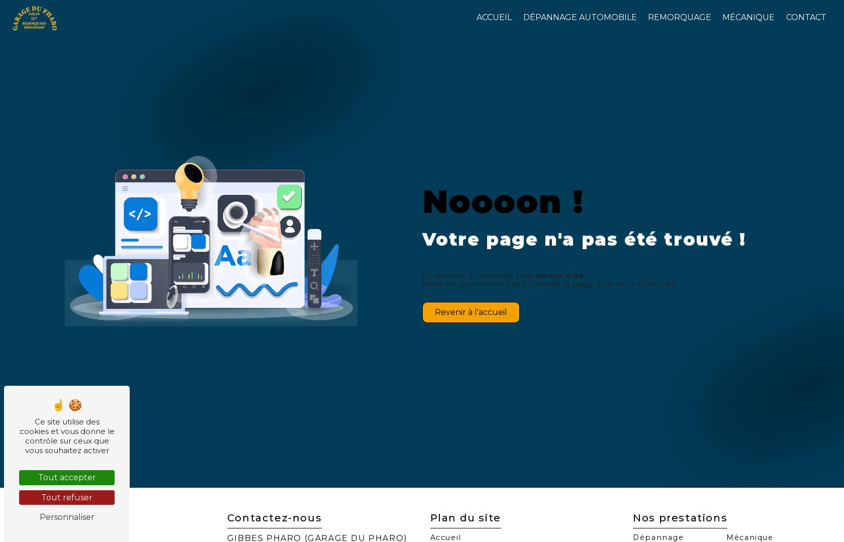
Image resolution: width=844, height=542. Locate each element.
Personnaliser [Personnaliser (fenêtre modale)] (67, 517)
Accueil (494, 17)
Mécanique (748, 17)
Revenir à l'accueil (471, 312)
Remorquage (679, 17)
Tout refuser (66, 497)
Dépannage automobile (580, 17)
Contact (806, 17)
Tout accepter (67, 477)
